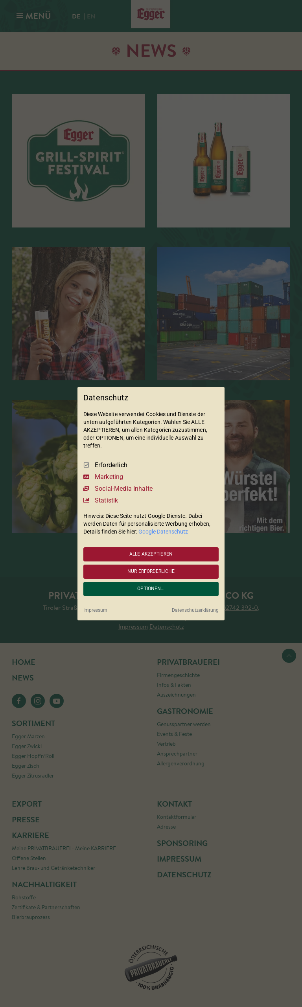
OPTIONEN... (150, 588)
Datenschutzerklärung (195, 610)
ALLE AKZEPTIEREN (151, 554)
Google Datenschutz (163, 531)
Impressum (95, 610)
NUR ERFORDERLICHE (151, 571)
